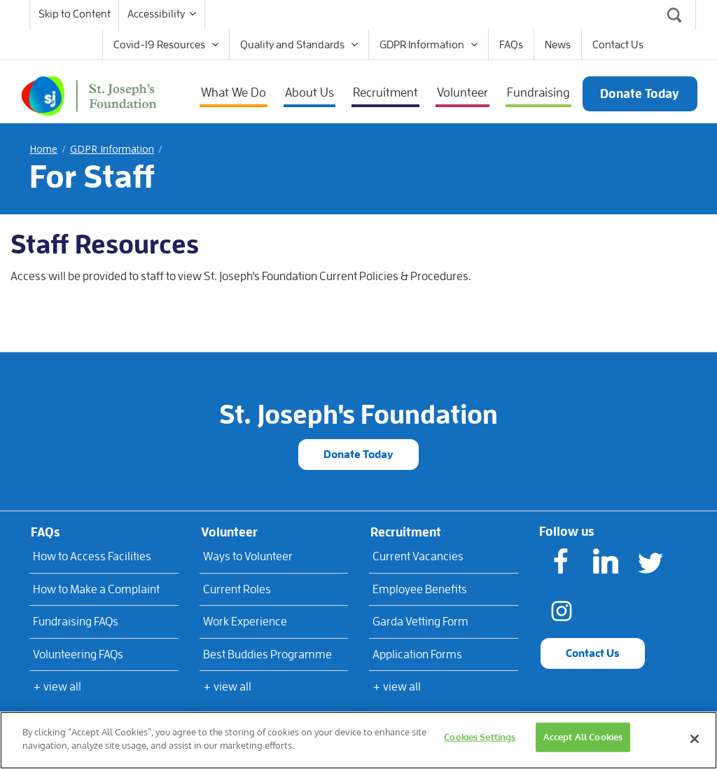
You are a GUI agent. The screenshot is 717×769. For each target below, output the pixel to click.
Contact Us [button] (593, 653)
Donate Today (358, 454)
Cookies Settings (479, 736)
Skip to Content (75, 14)
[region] (358, 740)
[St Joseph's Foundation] (89, 93)
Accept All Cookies (582, 736)
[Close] (694, 738)
